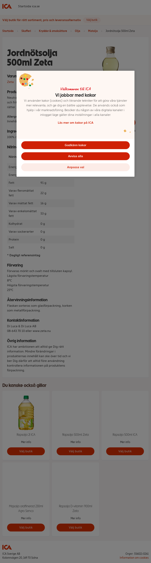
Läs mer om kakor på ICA (75, 122)
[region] (75, 124)
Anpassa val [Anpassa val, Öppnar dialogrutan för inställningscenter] (75, 167)
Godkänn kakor (75, 145)
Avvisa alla (75, 156)
